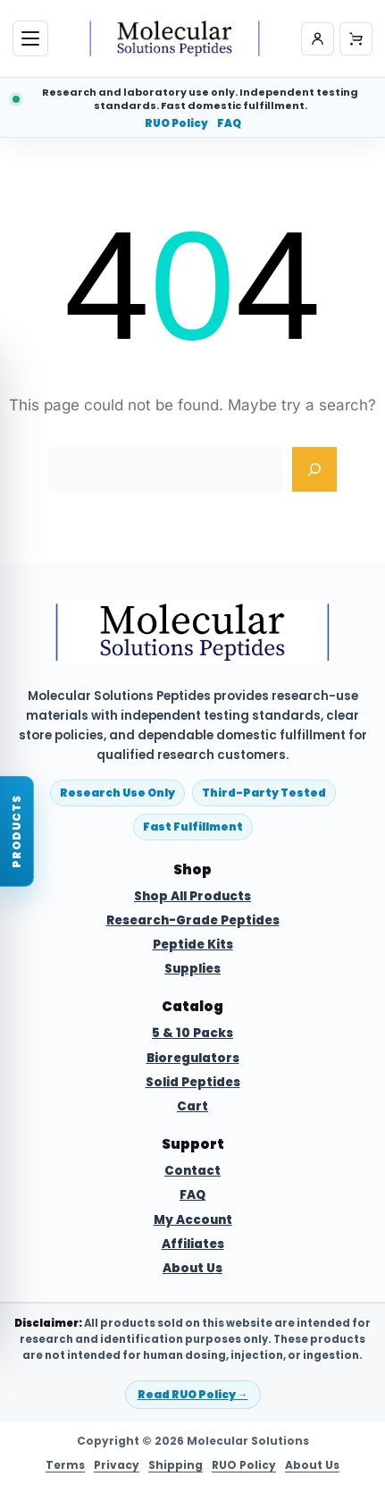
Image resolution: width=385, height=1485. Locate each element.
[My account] (317, 38)
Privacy (116, 1464)
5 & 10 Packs (192, 1033)
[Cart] (355, 38)
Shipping (175, 1464)
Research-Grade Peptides (193, 921)
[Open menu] (30, 38)
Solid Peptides (193, 1083)
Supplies (192, 969)
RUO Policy (176, 124)
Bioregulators (192, 1058)
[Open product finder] (17, 831)
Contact (192, 1171)
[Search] (314, 469)
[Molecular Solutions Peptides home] (174, 38)
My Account (193, 1220)
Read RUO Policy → (193, 1394)
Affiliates (193, 1244)
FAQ (229, 124)
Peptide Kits (193, 945)
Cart (192, 1107)
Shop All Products (192, 897)
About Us (192, 1269)
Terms (65, 1464)
